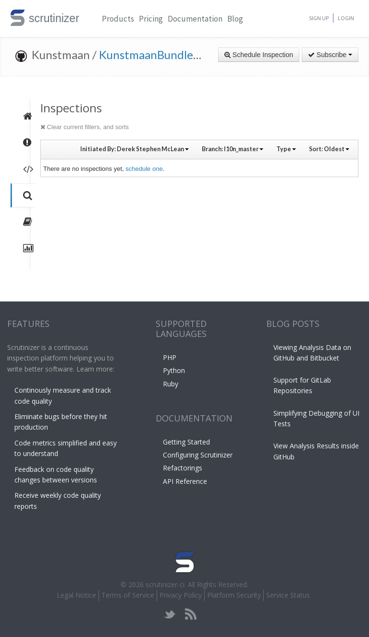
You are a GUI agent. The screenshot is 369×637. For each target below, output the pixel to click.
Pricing (151, 18)
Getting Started (186, 441)
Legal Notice (76, 595)
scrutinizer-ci (165, 584)
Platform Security (234, 595)
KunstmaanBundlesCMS (160, 54)
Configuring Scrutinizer (198, 454)
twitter (170, 614)
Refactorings (182, 467)
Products (118, 18)
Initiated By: (134, 149)
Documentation (195, 18)
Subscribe (330, 55)
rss (190, 614)
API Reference (185, 481)
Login (346, 18)
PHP (169, 357)
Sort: (329, 149)
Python (174, 370)
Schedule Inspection (258, 55)
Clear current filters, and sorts (84, 127)
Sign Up (319, 18)
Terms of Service (127, 595)
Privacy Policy (181, 595)
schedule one (143, 168)
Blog (235, 18)
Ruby (170, 383)
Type (286, 149)
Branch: (232, 149)
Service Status (288, 595)
